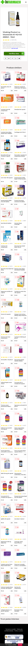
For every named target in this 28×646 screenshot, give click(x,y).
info (12, 90)
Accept (20, 644)
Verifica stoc (16, 53)
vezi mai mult (14, 48)
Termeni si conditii (11, 629)
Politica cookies (18, 631)
